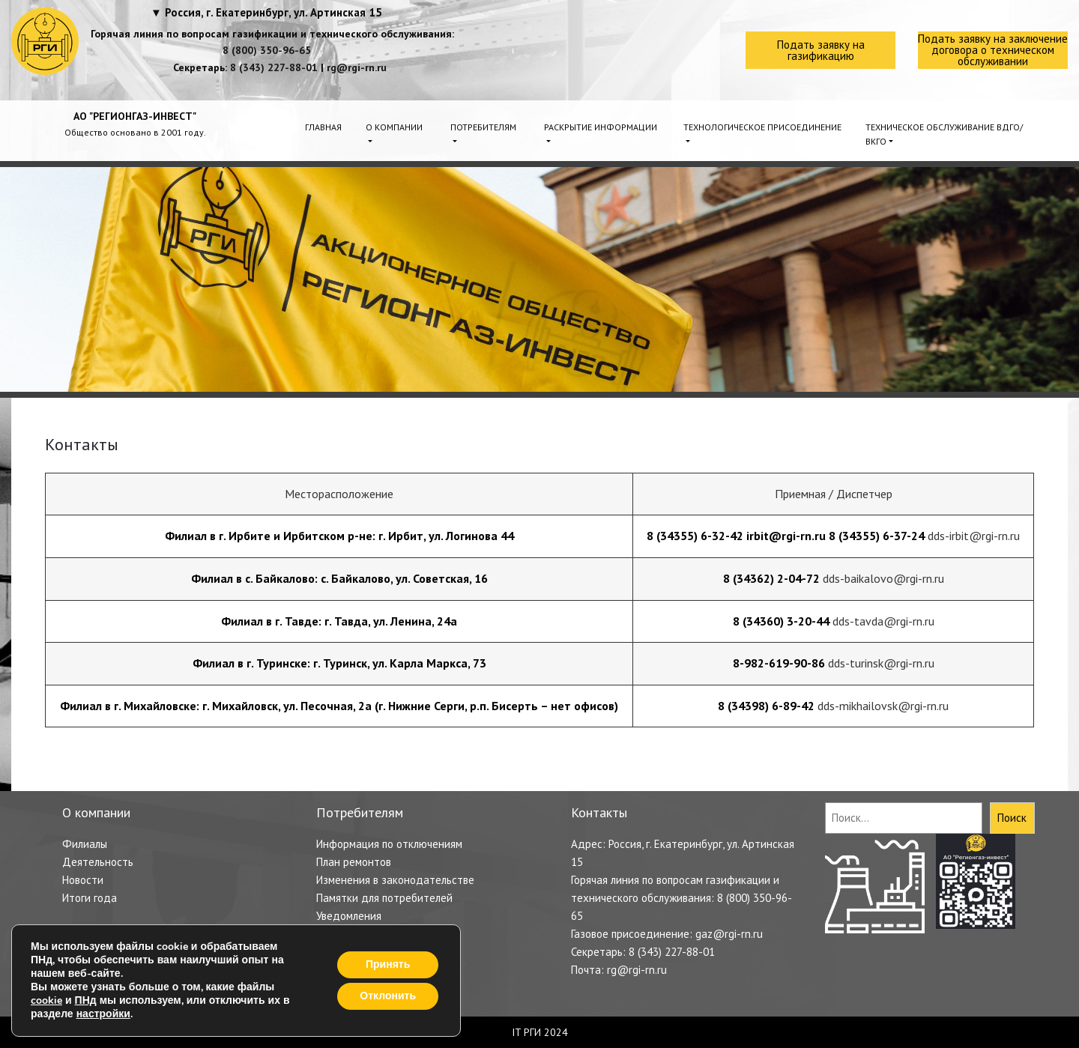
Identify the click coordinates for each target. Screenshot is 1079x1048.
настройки (103, 1014)
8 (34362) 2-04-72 (771, 578)
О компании (394, 127)
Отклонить (388, 996)
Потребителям (483, 127)
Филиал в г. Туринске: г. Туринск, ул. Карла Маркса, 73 (339, 662)
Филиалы (84, 844)
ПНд (86, 1000)
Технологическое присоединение (762, 127)
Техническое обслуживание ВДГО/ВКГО (944, 134)
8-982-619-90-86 (779, 662)
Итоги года (89, 898)
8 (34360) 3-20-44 (781, 621)
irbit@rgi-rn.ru (786, 535)
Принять (388, 964)
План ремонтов (353, 862)
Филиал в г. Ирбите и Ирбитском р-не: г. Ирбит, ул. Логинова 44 (339, 535)
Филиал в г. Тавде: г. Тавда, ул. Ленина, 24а (339, 621)
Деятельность (97, 862)
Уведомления (348, 916)
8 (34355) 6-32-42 (695, 535)
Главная (323, 127)
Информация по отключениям (389, 844)
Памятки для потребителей (384, 898)
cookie (46, 1000)
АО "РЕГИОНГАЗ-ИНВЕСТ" (134, 116)
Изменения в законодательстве (395, 880)
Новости (82, 880)
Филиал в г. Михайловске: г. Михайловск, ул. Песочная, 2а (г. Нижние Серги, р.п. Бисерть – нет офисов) (339, 705)
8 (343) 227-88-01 (274, 67)
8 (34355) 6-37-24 (877, 535)
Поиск (1012, 818)
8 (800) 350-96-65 (267, 50)
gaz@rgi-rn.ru (729, 934)
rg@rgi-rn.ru (357, 67)
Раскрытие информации (600, 127)
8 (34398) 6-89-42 (766, 705)
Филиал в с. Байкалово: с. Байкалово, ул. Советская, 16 (339, 578)
